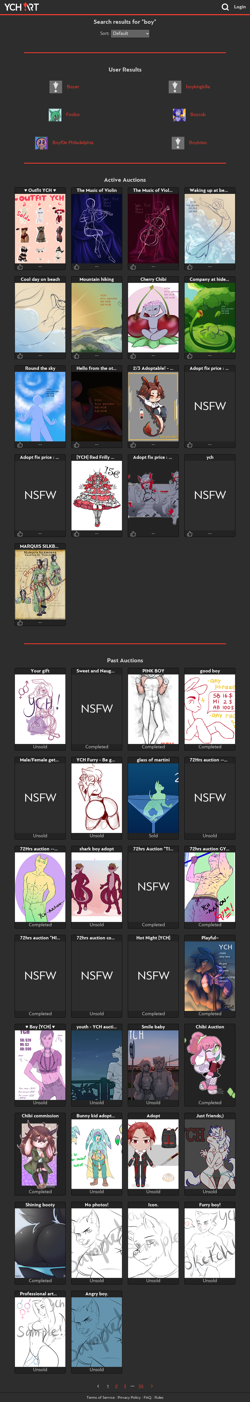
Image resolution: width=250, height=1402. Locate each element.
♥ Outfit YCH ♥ (40, 190)
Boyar (64, 86)
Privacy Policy (129, 1398)
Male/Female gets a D (43, 760)
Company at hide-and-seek (218, 279)
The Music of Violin (97, 190)
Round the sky (40, 368)
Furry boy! (210, 1205)
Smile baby (153, 1027)
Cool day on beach (40, 279)
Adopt (153, 1116)
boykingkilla (189, 86)
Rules (159, 1398)
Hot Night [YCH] (153, 938)
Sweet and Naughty (97, 671)
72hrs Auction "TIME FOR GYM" (166, 849)
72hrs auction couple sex (103, 938)
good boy (210, 671)
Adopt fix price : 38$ (42, 457)
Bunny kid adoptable (99, 1116)
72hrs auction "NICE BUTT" (49, 938)
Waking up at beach (211, 190)
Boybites (189, 142)
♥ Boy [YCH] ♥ (40, 1027)
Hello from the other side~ (104, 368)
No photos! (97, 1205)
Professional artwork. (42, 1294)
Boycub (189, 114)
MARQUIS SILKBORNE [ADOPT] (54, 546)
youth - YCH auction (98, 1027)
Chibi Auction (210, 1027)
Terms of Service (101, 1398)
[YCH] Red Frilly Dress (99, 457)
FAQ (148, 1398)
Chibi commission (40, 1116)
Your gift (40, 671)
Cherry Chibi (153, 279)
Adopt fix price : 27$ (212, 368)
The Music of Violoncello (159, 190)
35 (140, 1386)
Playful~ (210, 938)
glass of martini (153, 760)
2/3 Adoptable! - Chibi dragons (166, 368)
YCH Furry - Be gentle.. (101, 760)
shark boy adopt (97, 849)
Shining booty (40, 1205)
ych (210, 457)
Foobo (64, 114)
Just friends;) (210, 1116)
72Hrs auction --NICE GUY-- (50, 849)
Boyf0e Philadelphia (64, 142)
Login (240, 7)
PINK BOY (153, 671)
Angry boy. (96, 1294)
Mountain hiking (97, 279)
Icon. (153, 1205)
